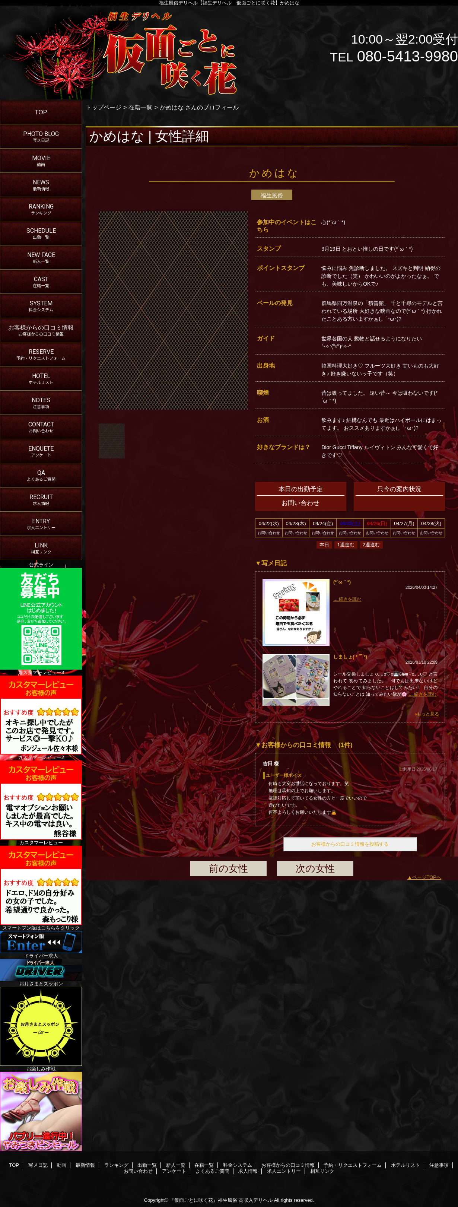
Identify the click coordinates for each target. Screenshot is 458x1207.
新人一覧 (175, 1165)
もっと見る (428, 714)
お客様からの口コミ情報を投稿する (350, 844)
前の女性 (228, 868)
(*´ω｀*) (342, 582)
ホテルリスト (405, 1165)
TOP (41, 112)
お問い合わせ (138, 1171)
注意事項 (439, 1165)
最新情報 (85, 1165)
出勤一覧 (147, 1165)
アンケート (174, 1171)
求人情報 (248, 1171)
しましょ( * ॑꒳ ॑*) (350, 657)
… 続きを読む (347, 599)
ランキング (116, 1165)
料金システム (237, 1165)
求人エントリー (284, 1171)
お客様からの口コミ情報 (288, 1165)
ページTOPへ (427, 877)
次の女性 (315, 868)
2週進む (371, 544)
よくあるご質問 (212, 1171)
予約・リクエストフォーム (353, 1165)
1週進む (345, 544)
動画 (61, 1165)
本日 (324, 544)
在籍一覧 (140, 107)
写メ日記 (38, 1165)
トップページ (103, 107)
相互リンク (322, 1171)
